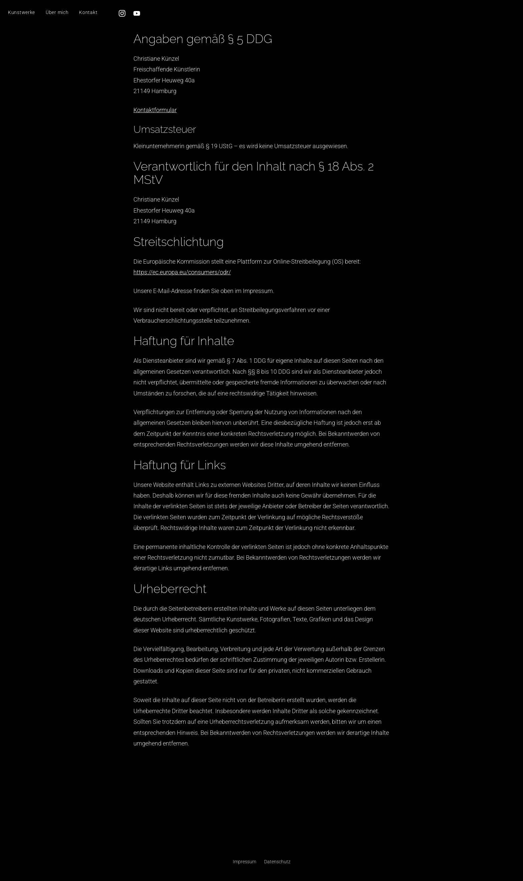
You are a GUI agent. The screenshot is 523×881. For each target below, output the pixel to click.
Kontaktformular (155, 109)
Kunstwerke (21, 12)
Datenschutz (277, 861)
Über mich (57, 12)
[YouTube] (136, 13)
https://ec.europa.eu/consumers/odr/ (182, 272)
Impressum (244, 861)
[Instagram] (122, 13)
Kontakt (88, 12)
